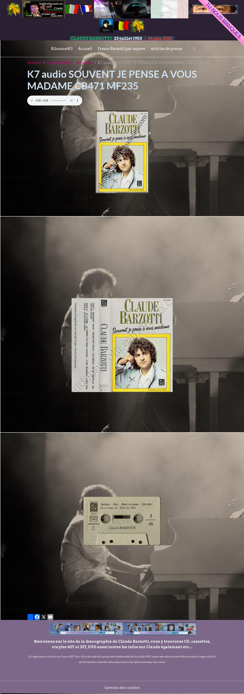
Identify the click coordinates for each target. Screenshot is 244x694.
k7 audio (85, 62)
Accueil (85, 48)
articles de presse (166, 48)
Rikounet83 (62, 48)
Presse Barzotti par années (121, 48)
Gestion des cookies (122, 687)
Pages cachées (59, 62)
